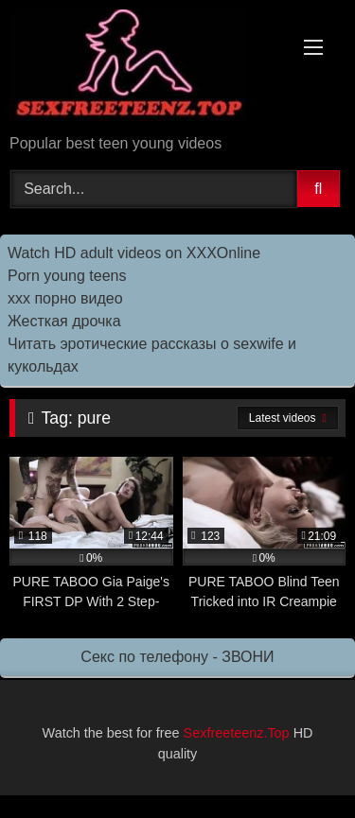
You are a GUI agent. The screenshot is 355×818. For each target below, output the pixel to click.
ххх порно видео (65, 298)
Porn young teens (67, 276)
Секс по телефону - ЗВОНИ (177, 657)
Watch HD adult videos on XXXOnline (134, 253)
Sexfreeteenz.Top (236, 732)
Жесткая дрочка (64, 321)
